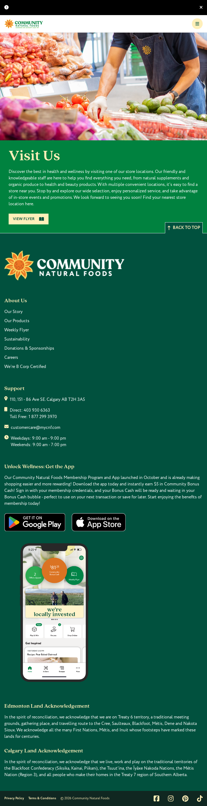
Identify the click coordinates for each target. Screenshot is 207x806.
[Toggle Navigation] (197, 23)
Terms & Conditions (42, 798)
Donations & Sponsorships (29, 348)
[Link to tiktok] (200, 798)
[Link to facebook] (156, 798)
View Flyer (28, 219)
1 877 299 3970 (43, 417)
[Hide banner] (201, 7)
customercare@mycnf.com (35, 427)
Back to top (183, 228)
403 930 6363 (37, 410)
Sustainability (17, 339)
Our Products (16, 321)
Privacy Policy (14, 798)
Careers (11, 357)
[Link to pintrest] (185, 798)
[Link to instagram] (171, 798)
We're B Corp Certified (25, 367)
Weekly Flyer (16, 330)
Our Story (13, 312)
